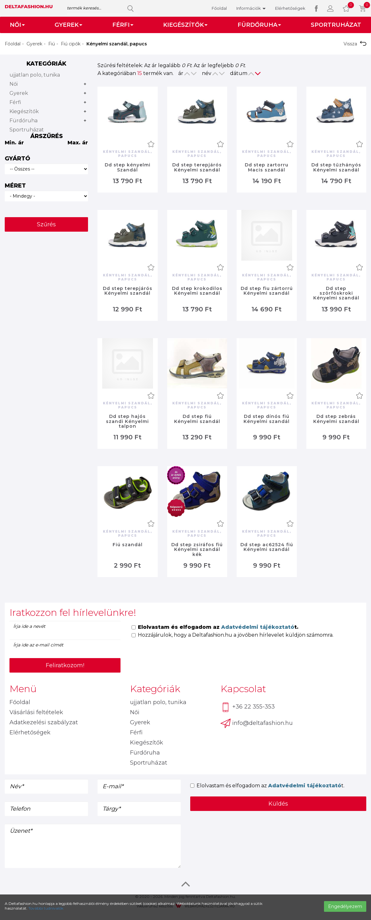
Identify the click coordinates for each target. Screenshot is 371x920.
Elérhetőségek (290, 8)
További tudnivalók (45, 908)
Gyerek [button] (68, 24)
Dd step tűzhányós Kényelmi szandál (336, 167)
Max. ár (78, 143)
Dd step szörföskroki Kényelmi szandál (336, 293)
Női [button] (17, 24)
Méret (15, 185)
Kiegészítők (24, 111)
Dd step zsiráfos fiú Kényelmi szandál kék (197, 549)
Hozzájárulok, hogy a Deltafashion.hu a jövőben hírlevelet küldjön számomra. (232, 635)
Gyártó (17, 158)
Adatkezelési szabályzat (43, 722)
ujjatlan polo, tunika (34, 75)
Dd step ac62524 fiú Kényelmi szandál (266, 547)
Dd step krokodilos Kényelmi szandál (197, 291)
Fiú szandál (128, 544)
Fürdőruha (23, 121)
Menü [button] (23, 689)
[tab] (185, 612)
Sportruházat (336, 24)
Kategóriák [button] (155, 689)
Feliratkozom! (65, 665)
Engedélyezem (345, 906)
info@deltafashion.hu (257, 723)
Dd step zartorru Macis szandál (266, 167)
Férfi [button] (122, 24)
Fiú (51, 44)
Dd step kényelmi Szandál (127, 167)
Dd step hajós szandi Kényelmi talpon (127, 421)
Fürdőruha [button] (259, 24)
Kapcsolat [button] (243, 689)
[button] (330, 8)
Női (13, 84)
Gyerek (34, 44)
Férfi (15, 102)
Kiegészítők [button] (185, 24)
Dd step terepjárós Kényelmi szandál (197, 167)
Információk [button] (251, 8)
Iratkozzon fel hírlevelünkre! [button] (72, 612)
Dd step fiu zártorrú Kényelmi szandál (267, 291)
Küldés (278, 803)
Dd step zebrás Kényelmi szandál (336, 419)
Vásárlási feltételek (36, 712)
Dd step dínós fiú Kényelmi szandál (267, 419)
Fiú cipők (70, 44)
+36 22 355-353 (248, 707)
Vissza (355, 44)
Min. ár (14, 143)
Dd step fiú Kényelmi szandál (197, 419)
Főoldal (219, 8)
